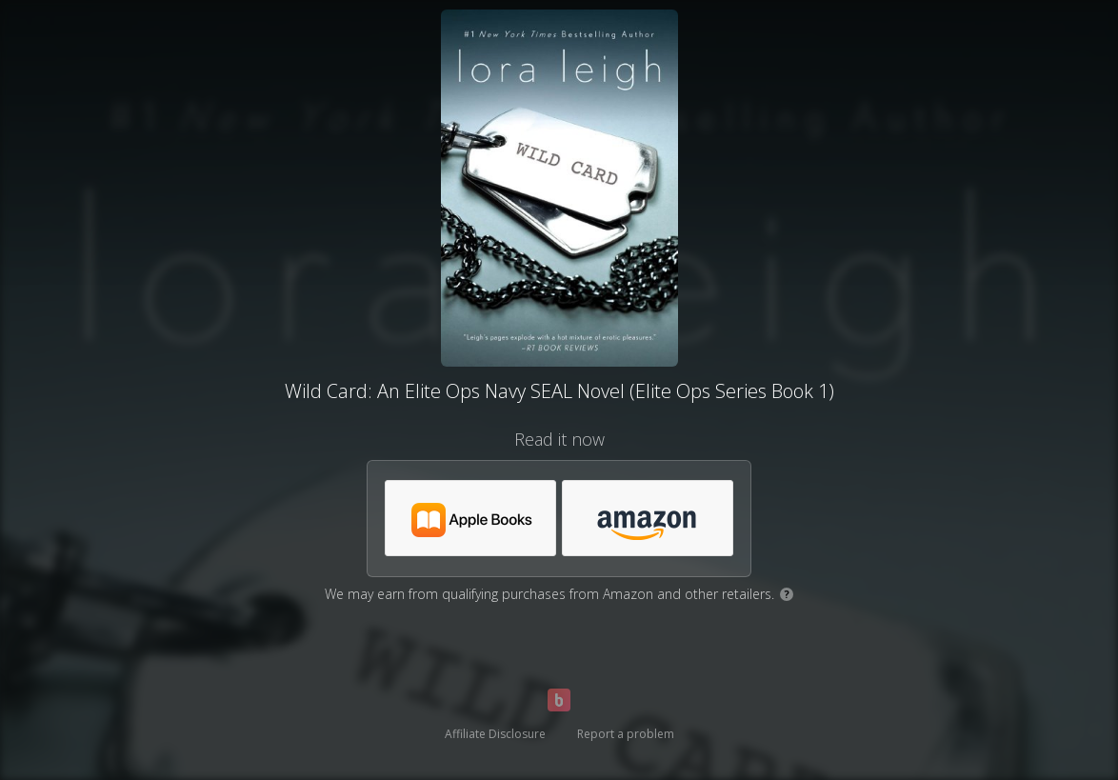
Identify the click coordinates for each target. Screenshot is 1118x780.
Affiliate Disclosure (495, 734)
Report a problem (625, 734)
